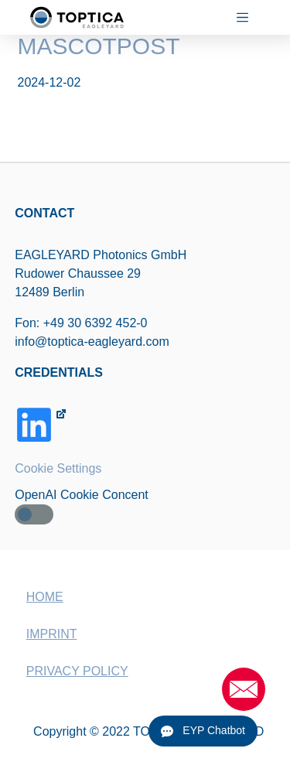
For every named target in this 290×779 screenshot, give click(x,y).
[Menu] (249, 17)
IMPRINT (51, 634)
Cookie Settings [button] (58, 468)
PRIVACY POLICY (77, 671)
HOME (44, 596)
